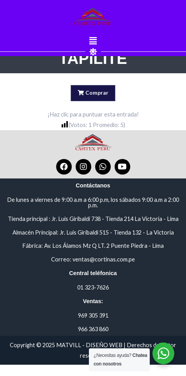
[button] (92, 41)
